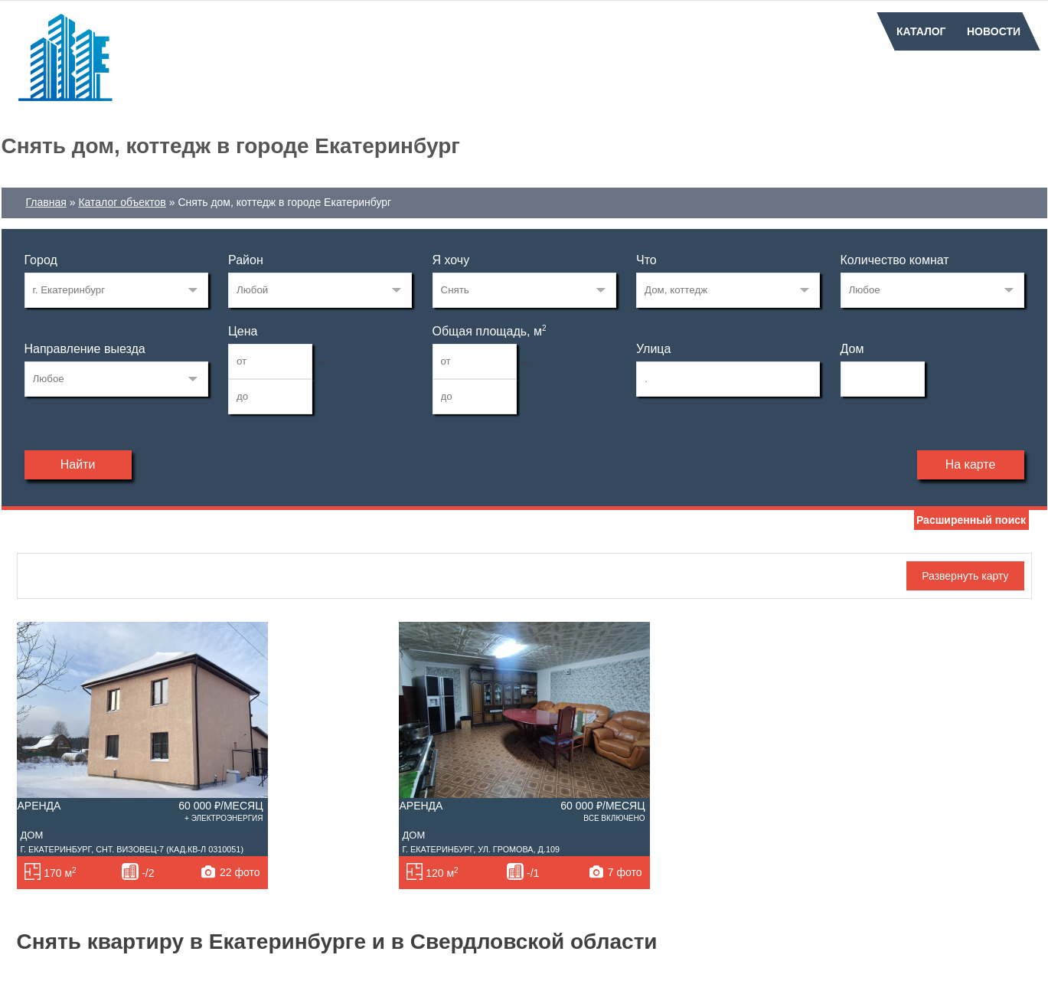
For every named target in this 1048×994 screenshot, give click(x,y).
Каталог (921, 31)
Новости (993, 31)
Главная (46, 202)
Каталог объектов (121, 202)
